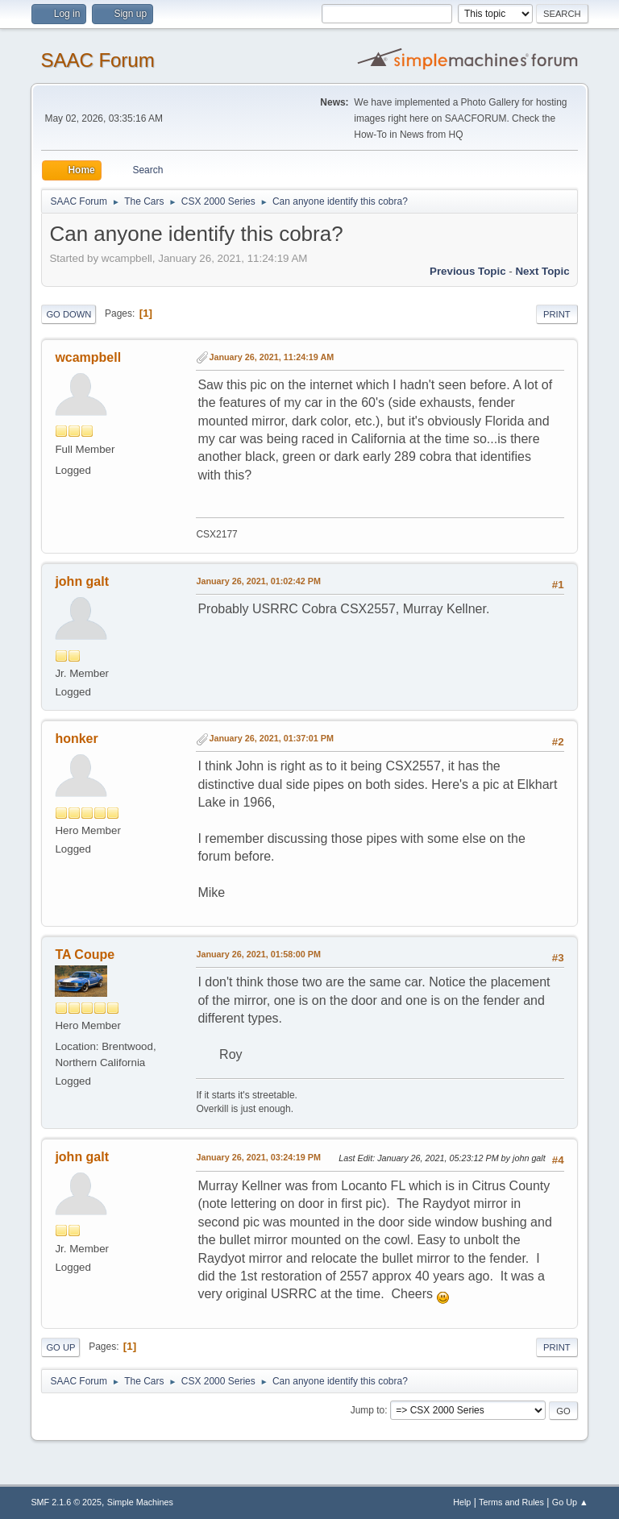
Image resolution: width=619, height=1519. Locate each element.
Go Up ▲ (570, 1502)
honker (76, 738)
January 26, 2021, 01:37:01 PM (271, 738)
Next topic (542, 271)
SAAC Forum (97, 60)
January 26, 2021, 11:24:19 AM (271, 357)
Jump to (368, 1410)
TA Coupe (84, 954)
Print (557, 314)
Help (462, 1502)
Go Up (60, 1347)
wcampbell (88, 357)
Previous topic (468, 271)
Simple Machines (140, 1502)
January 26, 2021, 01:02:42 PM (258, 581)
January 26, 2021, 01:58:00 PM (258, 954)
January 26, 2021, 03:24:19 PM (258, 1157)
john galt (82, 581)
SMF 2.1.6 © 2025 (66, 1502)
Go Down (68, 314)
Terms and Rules (511, 1502)
